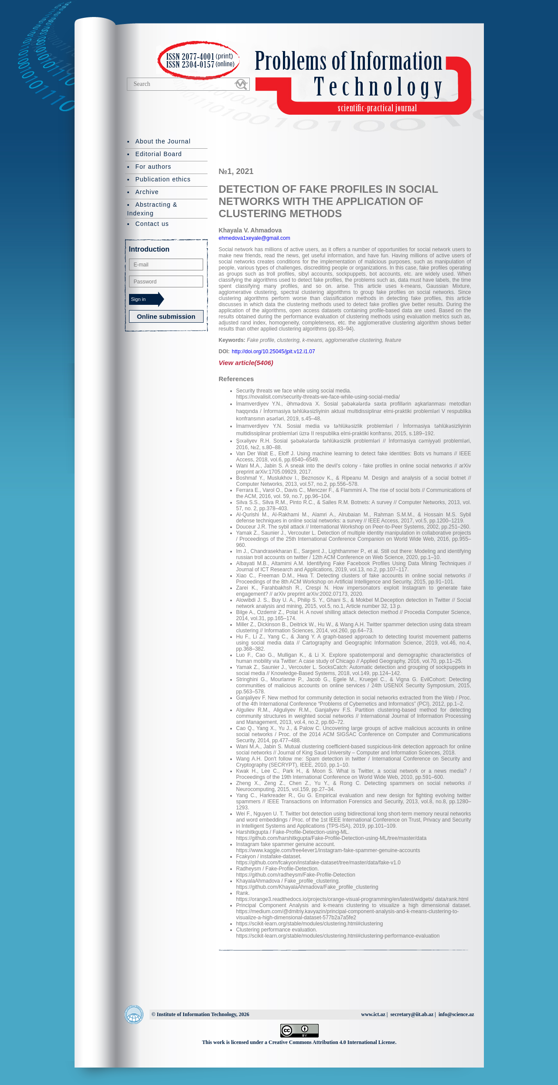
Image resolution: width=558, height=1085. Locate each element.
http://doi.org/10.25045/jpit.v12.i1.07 (273, 351)
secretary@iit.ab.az (411, 1014)
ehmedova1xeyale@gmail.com (254, 238)
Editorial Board (159, 153)
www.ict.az (373, 1014)
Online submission (166, 316)
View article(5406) (246, 362)
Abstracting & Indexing (152, 209)
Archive (147, 191)
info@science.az (456, 1014)
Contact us (152, 223)
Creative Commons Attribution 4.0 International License (332, 1042)
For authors (154, 166)
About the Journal (163, 141)
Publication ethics (163, 179)
